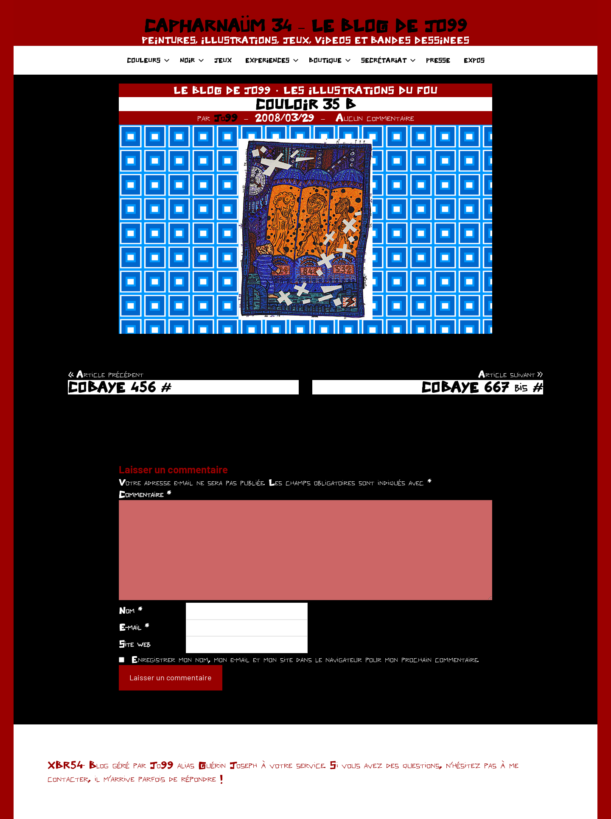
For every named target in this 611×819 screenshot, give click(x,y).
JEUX (223, 60)
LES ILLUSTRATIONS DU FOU (360, 90)
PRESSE (438, 60)
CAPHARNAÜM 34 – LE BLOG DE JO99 (305, 25)
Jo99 (226, 117)
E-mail (134, 627)
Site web (135, 644)
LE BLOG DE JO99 (222, 90)
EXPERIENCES (272, 60)
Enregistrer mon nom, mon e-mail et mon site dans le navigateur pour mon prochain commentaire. (305, 659)
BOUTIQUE (330, 60)
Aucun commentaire (375, 117)
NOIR (192, 60)
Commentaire (145, 494)
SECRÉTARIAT (388, 60)
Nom (130, 610)
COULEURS (148, 60)
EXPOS (474, 60)
